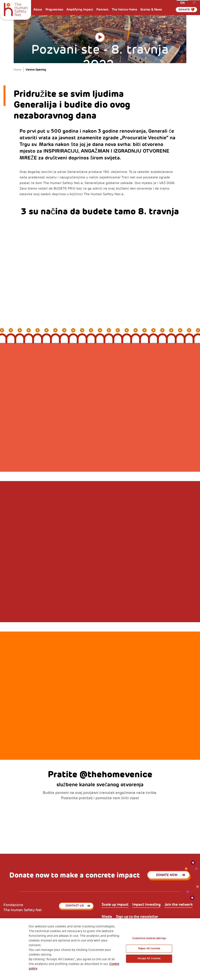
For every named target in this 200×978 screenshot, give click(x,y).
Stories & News (151, 9)
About (37, 9)
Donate (184, 9)
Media (107, 916)
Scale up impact (115, 904)
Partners (102, 9)
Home (17, 69)
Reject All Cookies (149, 948)
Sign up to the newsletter (137, 916)
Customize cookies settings (149, 938)
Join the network (178, 904)
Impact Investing (146, 904)
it (194, 2)
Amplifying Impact (79, 9)
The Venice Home (124, 9)
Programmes (54, 9)
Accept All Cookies (149, 958)
